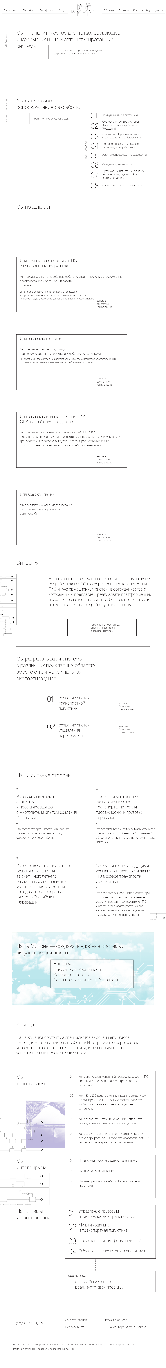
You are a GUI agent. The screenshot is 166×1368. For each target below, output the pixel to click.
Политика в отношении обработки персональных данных (43, 1348)
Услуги (62, 10)
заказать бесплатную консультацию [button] (104, 303)
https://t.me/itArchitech (132, 1327)
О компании (9, 10)
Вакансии (124, 10)
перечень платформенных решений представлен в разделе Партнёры (105, 627)
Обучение (109, 10)
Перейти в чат (74, 1327)
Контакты (138, 10)
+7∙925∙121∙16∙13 (27, 1323)
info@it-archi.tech (116, 1320)
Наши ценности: (64, 963)
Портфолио (46, 10)
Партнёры (28, 10)
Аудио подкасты (154, 10)
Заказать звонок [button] (76, 1320)
